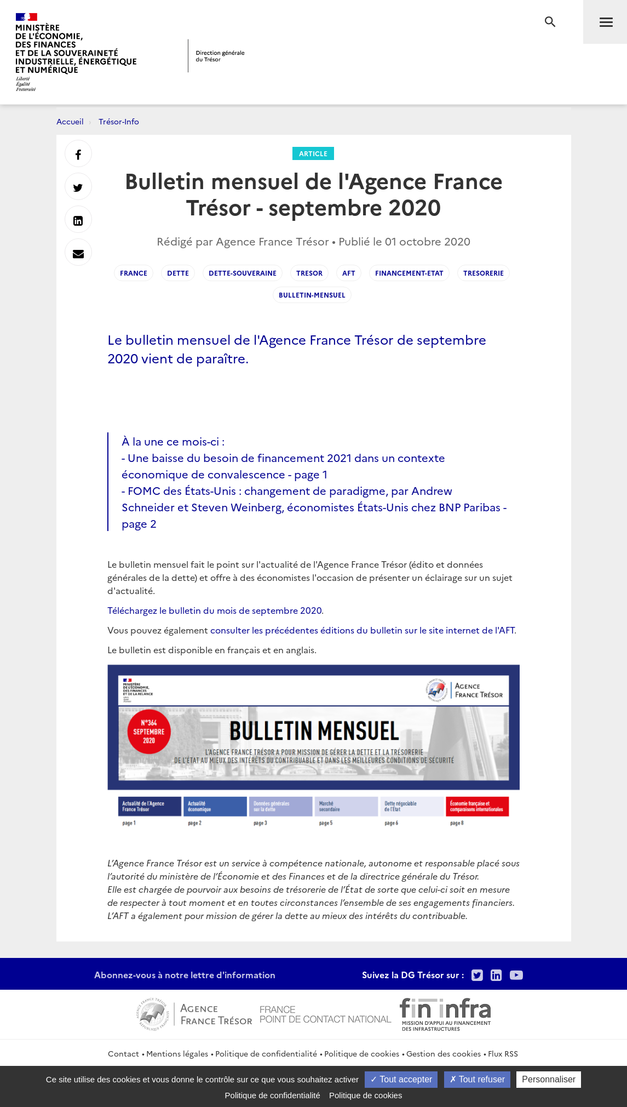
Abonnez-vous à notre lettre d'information (184, 974)
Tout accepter (401, 1079)
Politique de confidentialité (266, 1053)
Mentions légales (177, 1053)
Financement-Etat (409, 272)
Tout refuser (477, 1079)
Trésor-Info (119, 121)
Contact (123, 1053)
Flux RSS (503, 1053)
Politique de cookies (361, 1053)
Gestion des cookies (443, 1053)
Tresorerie (483, 272)
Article (313, 153)
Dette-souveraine (243, 272)
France (133, 272)
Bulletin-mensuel (312, 294)
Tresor (309, 272)
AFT (348, 272)
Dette (178, 272)
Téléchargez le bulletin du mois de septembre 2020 (214, 610)
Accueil (70, 121)
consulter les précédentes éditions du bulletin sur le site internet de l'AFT (362, 630)
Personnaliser (549, 1079)
